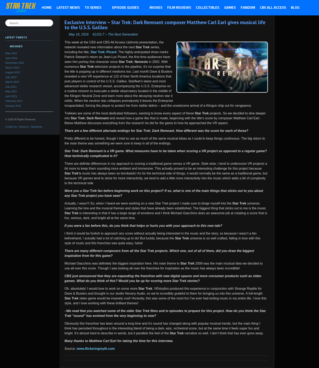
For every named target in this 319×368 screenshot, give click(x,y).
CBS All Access (273, 7)
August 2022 (12, 72)
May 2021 (11, 91)
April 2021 (11, 96)
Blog (295, 7)
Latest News (68, 7)
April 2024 (11, 58)
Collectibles (207, 7)
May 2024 (11, 53)
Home (47, 7)
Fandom (248, 7)
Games (230, 7)
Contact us (11, 126)
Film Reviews (179, 7)
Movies (156, 7)
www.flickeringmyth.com (96, 348)
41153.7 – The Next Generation (115, 34)
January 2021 (13, 105)
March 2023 (12, 67)
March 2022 (12, 81)
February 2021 (14, 100)
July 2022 (11, 77)
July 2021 (11, 86)
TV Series (94, 8)
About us (23, 126)
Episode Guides (127, 8)
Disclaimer (36, 126)
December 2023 (14, 62)
